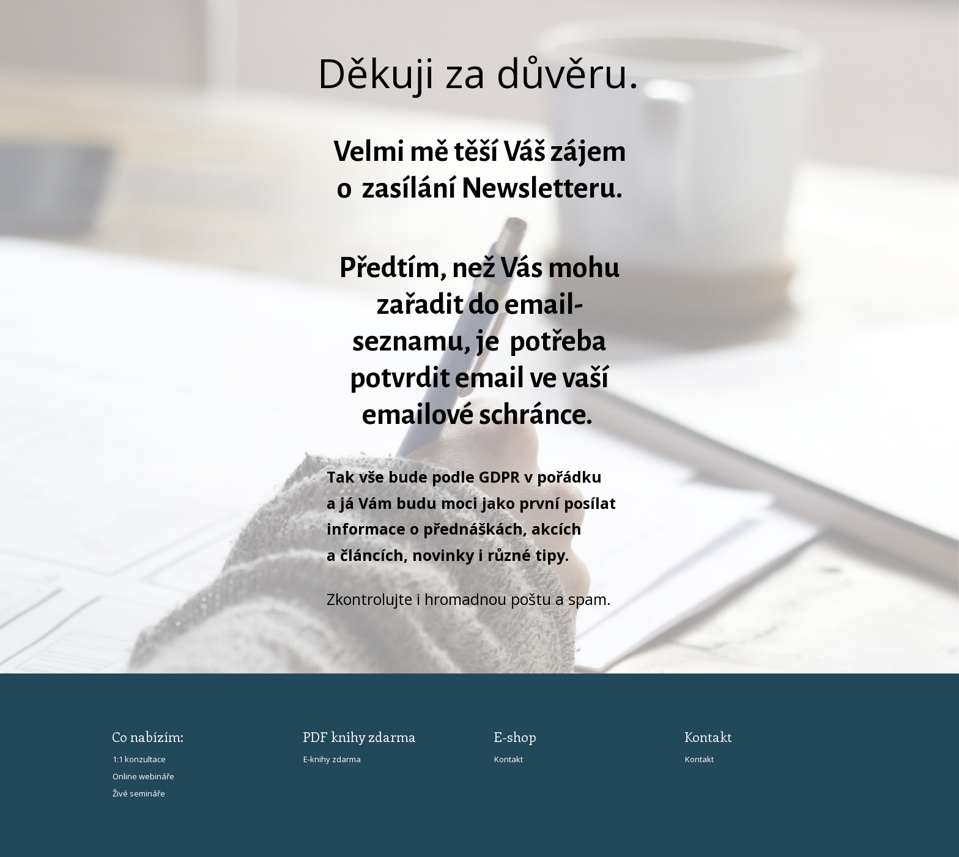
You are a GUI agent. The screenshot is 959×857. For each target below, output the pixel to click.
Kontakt (508, 759)
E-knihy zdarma (332, 759)
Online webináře (143, 776)
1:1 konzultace (139, 759)
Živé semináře (139, 793)
